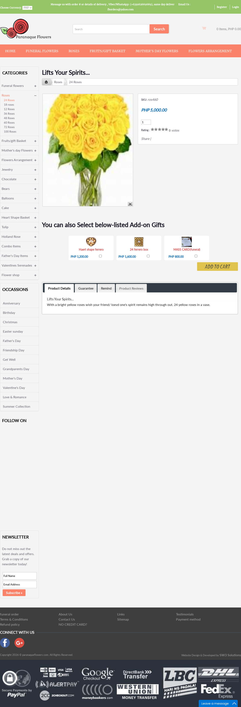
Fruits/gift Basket (107, 51)
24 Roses (9, 100)
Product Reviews (131, 288)
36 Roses (9, 113)
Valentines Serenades (17, 265)
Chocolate (9, 179)
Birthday (9, 312)
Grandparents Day (16, 369)
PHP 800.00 (176, 256)
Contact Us (67, 619)
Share (145, 139)
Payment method (188, 619)
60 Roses (9, 122)
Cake (5, 208)
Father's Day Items (15, 256)
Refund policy (10, 624)
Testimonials (185, 614)
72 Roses (9, 127)
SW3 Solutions (230, 655)
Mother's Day (12, 378)
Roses (74, 51)
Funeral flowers (42, 51)
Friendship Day (13, 350)
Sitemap (123, 619)
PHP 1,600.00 (127, 256)
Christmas (10, 322)
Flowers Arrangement (210, 51)
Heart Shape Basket (16, 217)
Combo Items (11, 246)
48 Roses (9, 118)
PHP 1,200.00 (79, 256)
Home (10, 51)
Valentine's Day (14, 387)
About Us (65, 614)
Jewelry (7, 169)
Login (235, 7)
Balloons (8, 198)
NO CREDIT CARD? (73, 624)
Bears (6, 188)
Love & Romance (14, 397)
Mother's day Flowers (157, 51)
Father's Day (12, 341)
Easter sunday (13, 331)
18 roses (9, 104)
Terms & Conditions (14, 619)
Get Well (9, 359)
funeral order (9, 614)
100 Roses (10, 131)
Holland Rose (11, 236)
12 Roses (9, 109)
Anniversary (11, 303)
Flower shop (10, 275)
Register (222, 7)
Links (121, 614)
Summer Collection (16, 406)
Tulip (5, 227)
